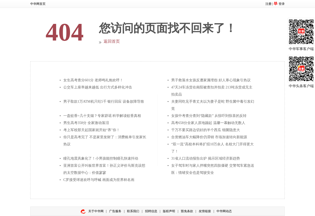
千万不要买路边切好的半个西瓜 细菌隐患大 (205, 130)
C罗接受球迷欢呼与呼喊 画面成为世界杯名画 (98, 180)
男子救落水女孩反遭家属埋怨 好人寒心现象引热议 (211, 80)
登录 (282, 4)
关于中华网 (96, 211)
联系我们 (133, 211)
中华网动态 (224, 211)
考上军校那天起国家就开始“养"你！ (91, 130)
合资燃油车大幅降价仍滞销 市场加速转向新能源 (209, 137)
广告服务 (115, 211)
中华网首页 (38, 4)
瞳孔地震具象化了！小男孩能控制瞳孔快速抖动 (100, 158)
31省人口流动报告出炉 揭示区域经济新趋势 (205, 158)
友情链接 (205, 211)
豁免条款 (187, 211)
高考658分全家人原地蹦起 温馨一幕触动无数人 (208, 123)
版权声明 (169, 211)
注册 (268, 4)
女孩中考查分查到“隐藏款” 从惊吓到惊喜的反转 (209, 116)
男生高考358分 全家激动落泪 (86, 123)
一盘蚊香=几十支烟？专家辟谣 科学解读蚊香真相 (102, 116)
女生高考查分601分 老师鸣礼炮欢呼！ (93, 80)
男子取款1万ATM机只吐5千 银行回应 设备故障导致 (103, 101)
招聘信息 (151, 211)
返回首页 (112, 41)
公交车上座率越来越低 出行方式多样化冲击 (97, 87)
